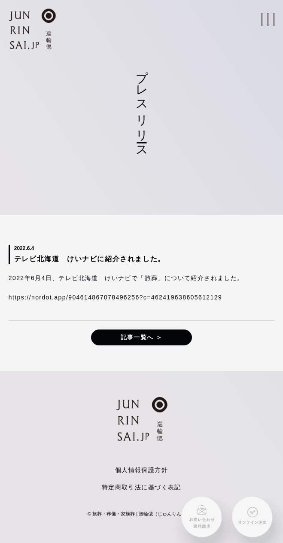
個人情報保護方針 (141, 470)
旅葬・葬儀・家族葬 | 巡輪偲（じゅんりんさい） (143, 513)
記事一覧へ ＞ (142, 337)
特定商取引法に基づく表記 (141, 487)
